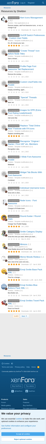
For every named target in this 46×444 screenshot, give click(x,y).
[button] (12, 363)
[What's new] (38, 2)
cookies (19, 419)
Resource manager (8, 408)
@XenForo (16, 391)
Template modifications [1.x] (23, 40)
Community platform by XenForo (20, 371)
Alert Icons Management (31, 17)
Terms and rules (7, 367)
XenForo (30, 391)
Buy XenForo (16, 386)
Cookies (6, 363)
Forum (3, 402)
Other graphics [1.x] (20, 247)
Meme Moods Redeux (30, 257)
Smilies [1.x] (18, 275)
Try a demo (30, 386)
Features (26, 402)
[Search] (43, 2)
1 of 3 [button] (16, 316)
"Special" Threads (28, 97)
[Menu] (3, 2)
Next (24, 316)
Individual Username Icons (32, 188)
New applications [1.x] (21, 23)
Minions (23, 244)
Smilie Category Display (31, 231)
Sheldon (10, 23)
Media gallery (6, 405)
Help (28, 367)
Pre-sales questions (30, 408)
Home (33, 367)
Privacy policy (20, 367)
